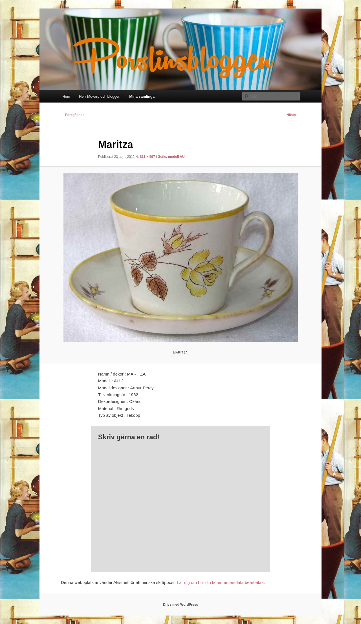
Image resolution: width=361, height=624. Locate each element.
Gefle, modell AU (171, 157)
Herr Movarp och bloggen (99, 96)
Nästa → (293, 115)
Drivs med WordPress (180, 604)
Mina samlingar (142, 96)
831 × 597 (147, 157)
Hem (66, 96)
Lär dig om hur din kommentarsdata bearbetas (220, 582)
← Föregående (72, 115)
